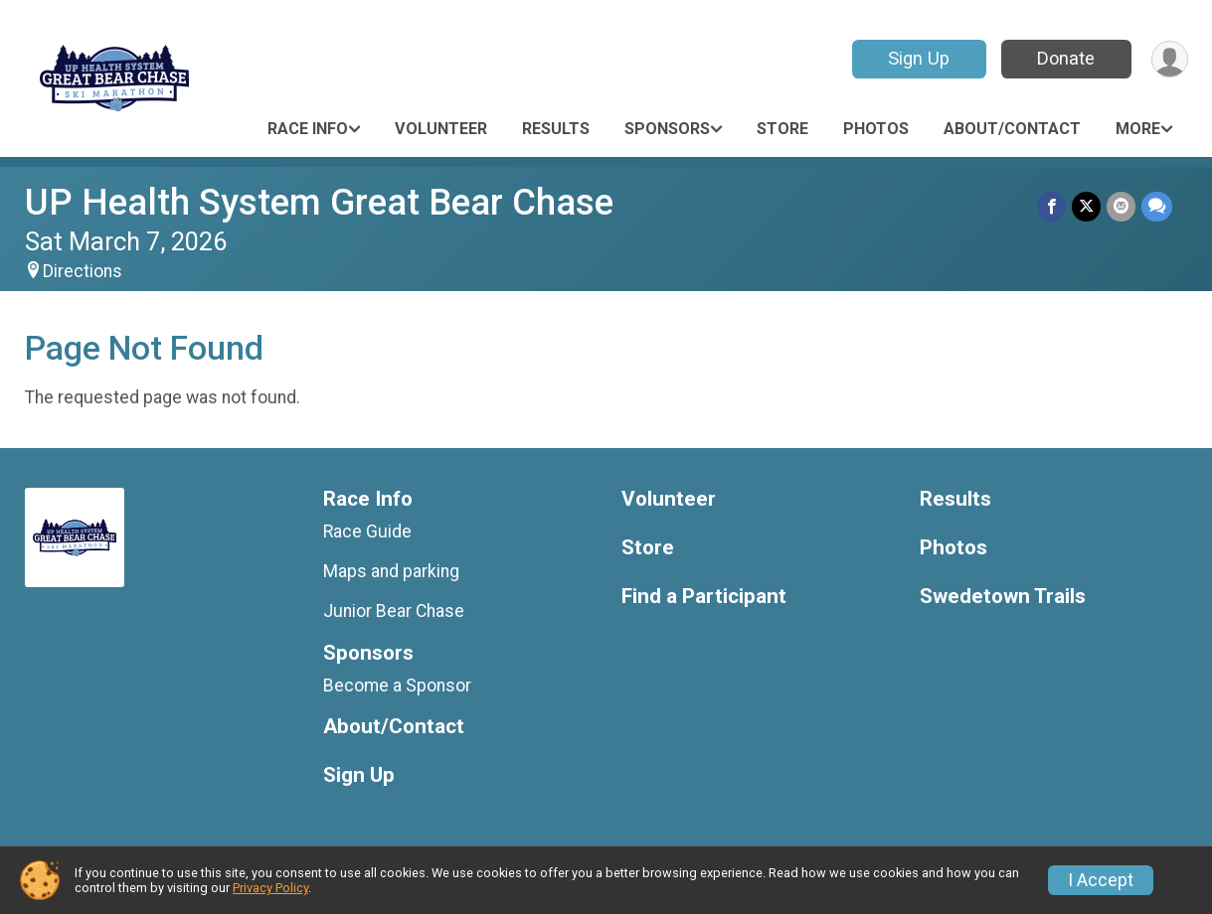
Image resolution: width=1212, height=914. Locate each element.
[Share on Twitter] (1086, 206)
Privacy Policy (270, 887)
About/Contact (1012, 128)
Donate (1066, 58)
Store (782, 128)
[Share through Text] (1156, 206)
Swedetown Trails (1003, 596)
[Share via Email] (1121, 206)
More (1138, 128)
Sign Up (919, 58)
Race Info (307, 128)
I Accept (1100, 880)
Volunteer (441, 128)
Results (556, 128)
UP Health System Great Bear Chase (319, 202)
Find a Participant (703, 596)
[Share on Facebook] (1051, 206)
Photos (876, 128)
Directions (82, 271)
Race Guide (367, 531)
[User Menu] (1169, 59)
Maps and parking (391, 571)
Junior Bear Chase (393, 611)
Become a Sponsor (397, 685)
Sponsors (667, 128)
